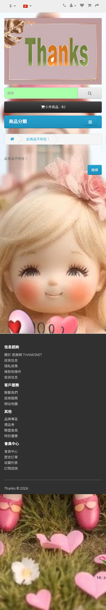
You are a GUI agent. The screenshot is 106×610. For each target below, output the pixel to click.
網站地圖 (11, 403)
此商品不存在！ (38, 139)
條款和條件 (12, 371)
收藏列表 (11, 462)
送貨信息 (11, 360)
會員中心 (11, 451)
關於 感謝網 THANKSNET (23, 354)
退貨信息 (11, 377)
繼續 (94, 169)
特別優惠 (11, 436)
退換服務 (11, 398)
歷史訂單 (11, 457)
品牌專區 (11, 419)
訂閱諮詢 (11, 468)
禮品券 (9, 424)
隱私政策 (11, 366)
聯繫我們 (11, 392)
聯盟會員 (11, 430)
